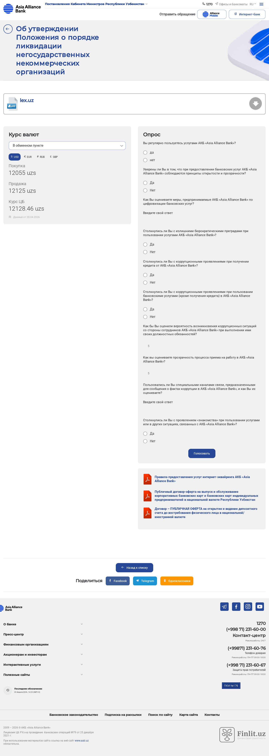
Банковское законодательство (73, 715)
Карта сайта (188, 715)
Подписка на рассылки (123, 715)
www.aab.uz (82, 740)
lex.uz (27, 100)
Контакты (212, 715)
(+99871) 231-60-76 (247, 648)
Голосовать (202, 453)
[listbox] (67, 145)
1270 (261, 623)
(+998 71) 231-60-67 (246, 665)
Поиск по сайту (160, 715)
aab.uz (22, 9)
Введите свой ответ (158, 213)
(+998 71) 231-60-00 (246, 629)
